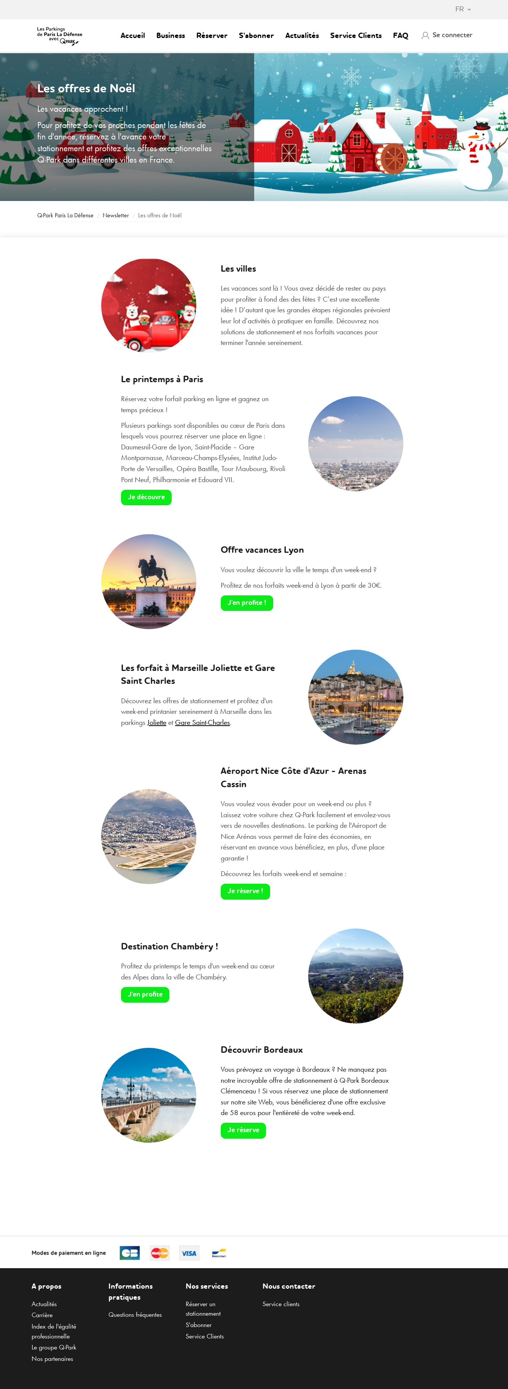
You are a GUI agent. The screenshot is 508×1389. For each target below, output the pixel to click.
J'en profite (145, 994)
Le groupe (54, 1347)
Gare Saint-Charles (202, 722)
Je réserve (243, 1130)
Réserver (212, 36)
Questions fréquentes (135, 1314)
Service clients (281, 1304)
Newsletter (116, 215)
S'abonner (256, 36)
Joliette (156, 722)
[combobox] (459, 10)
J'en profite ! (247, 603)
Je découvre (146, 497)
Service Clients (356, 36)
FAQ (400, 36)
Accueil (133, 36)
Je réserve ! (245, 891)
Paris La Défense (65, 215)
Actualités (302, 36)
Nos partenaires (52, 1358)
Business (170, 36)
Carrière (42, 1315)
